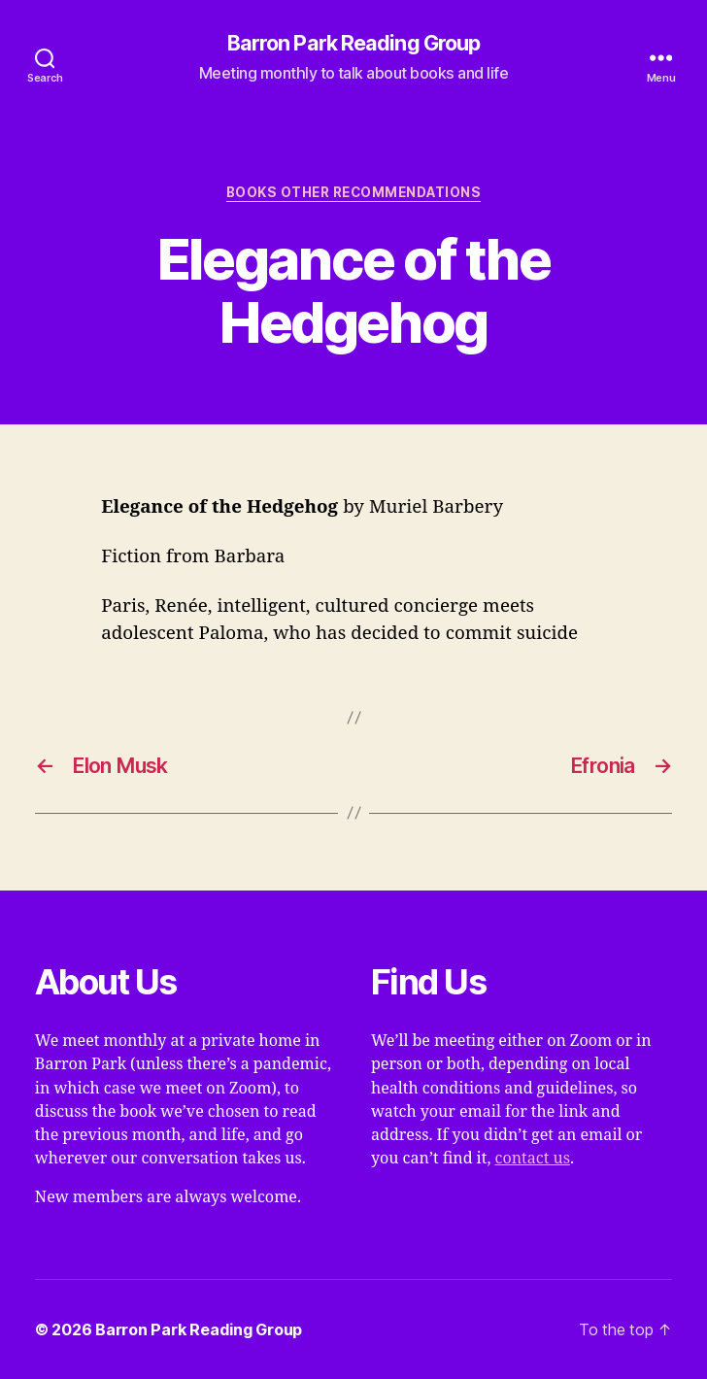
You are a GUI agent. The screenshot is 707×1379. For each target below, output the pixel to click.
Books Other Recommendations (353, 192)
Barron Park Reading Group (354, 43)
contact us (531, 1158)
